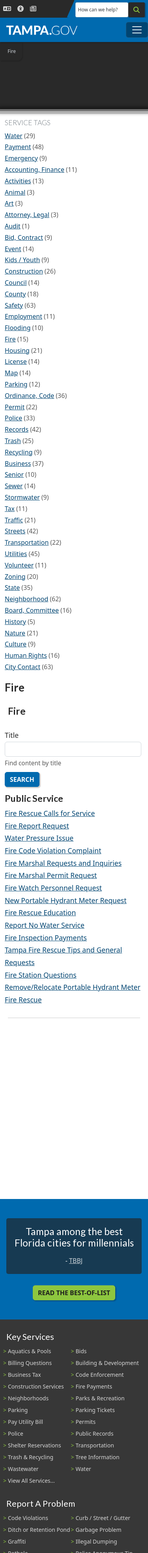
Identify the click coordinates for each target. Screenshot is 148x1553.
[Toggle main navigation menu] (137, 30)
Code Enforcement (100, 1374)
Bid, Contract (24, 237)
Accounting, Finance (34, 169)
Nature (15, 633)
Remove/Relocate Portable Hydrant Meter (73, 987)
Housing (17, 350)
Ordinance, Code (29, 395)
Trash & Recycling (30, 1457)
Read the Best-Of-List (74, 1292)
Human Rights (26, 655)
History (15, 621)
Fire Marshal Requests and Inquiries (63, 863)
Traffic (14, 520)
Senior (14, 474)
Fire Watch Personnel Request (53, 887)
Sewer (14, 486)
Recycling (18, 452)
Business (18, 463)
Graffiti (17, 1541)
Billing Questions (30, 1363)
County (15, 294)
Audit (13, 226)
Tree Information (98, 1457)
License (16, 361)
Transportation (27, 542)
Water (13, 135)
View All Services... (31, 1480)
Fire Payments (94, 1386)
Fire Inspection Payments (46, 937)
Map (11, 373)
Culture (15, 644)
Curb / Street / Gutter (103, 1518)
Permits (86, 1421)
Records (16, 429)
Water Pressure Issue (39, 838)
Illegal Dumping (96, 1541)
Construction (24, 271)
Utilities (16, 553)
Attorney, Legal (27, 214)
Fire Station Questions (41, 975)
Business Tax (24, 1374)
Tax (10, 508)
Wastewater (23, 1469)
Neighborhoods (28, 1398)
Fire (10, 339)
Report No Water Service (44, 925)
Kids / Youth (22, 259)
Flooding (18, 327)
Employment (23, 316)
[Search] (136, 9)
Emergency (21, 158)
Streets (15, 531)
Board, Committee (32, 610)
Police (13, 418)
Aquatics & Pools (29, 1351)
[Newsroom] (33, 9)
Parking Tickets (95, 1410)
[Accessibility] (20, 9)
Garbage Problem (99, 1529)
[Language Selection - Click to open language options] (7, 9)
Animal (15, 192)
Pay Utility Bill (25, 1421)
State (12, 587)
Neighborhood (26, 599)
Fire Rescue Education (40, 912)
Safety (14, 305)
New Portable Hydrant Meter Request (66, 900)
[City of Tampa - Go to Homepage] (41, 30)
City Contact (22, 666)
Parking (16, 384)
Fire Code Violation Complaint (53, 850)
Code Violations (28, 1518)
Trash (13, 440)
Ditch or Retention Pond (39, 1529)
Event (13, 249)
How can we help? (98, 9)
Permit (14, 407)
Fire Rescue (23, 999)
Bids (81, 1351)
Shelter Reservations (34, 1445)
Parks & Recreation (100, 1398)
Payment (18, 146)
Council (16, 282)
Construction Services (36, 1386)
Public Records (95, 1433)
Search (22, 779)
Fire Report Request (37, 825)
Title (12, 735)
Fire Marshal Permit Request (51, 875)
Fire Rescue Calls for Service (50, 813)
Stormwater (22, 497)
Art (9, 203)
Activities (18, 181)
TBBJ (75, 1260)
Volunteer (19, 565)
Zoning (15, 576)
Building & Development (107, 1363)
